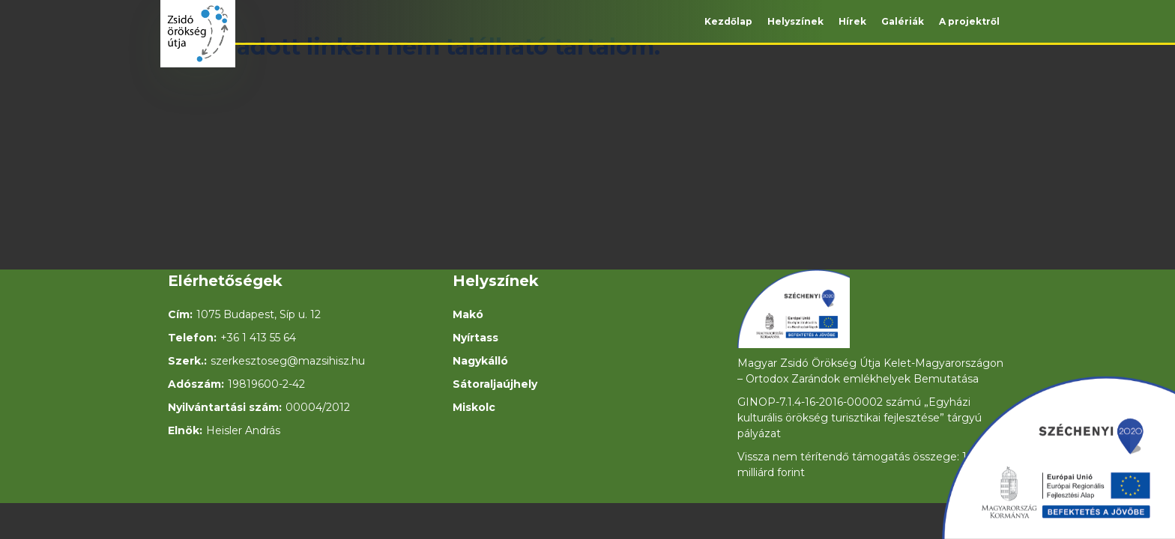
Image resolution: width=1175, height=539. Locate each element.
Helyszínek (795, 21)
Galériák (902, 21)
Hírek (852, 21)
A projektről (969, 21)
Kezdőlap (728, 21)
